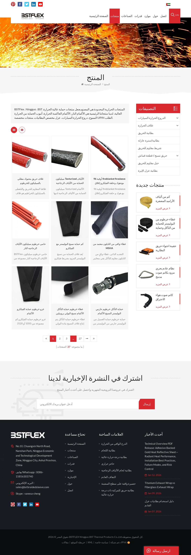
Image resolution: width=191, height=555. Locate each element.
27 (80, 338)
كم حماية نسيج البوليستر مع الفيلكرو (70, 246)
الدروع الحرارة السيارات (151, 117)
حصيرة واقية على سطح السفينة (118, 483)
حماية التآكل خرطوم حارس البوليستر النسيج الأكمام (109, 311)
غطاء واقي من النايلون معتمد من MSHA (109, 246)
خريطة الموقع (78, 542)
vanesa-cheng (32, 493)
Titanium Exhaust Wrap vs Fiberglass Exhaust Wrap (160, 485)
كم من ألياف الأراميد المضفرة (165, 198)
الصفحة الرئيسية (98, 16)
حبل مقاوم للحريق (148, 163)
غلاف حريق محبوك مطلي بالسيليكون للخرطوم (30, 180)
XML (90, 542)
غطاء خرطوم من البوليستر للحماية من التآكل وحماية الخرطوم (165, 224)
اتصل (163, 16)
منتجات (114, 16)
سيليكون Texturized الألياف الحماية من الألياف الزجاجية (70, 180)
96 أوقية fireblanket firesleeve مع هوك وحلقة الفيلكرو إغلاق (109, 180)
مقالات (65, 542)
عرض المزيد (162, 208)
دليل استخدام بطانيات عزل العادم (159, 503)
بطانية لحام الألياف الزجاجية (116, 470)
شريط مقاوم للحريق (149, 148)
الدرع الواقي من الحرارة (114, 443)
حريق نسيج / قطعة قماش (152, 155)
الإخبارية (71, 476)
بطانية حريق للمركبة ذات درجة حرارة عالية (117, 492)
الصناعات (126, 16)
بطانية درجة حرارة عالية (114, 457)
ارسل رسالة (157, 550)
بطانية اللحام (108, 450)
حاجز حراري (107, 463)
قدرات (138, 16)
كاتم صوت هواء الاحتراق (164, 297)
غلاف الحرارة (145, 125)
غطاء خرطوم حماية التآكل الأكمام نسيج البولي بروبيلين (70, 311)
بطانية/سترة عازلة (148, 140)
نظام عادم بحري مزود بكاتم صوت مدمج (165, 272)
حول (155, 16)
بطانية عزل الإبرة (147, 170)
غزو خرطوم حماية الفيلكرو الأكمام (30, 311)
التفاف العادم (108, 476)
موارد (147, 16)
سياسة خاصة (101, 542)
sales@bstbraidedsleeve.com (32, 487)
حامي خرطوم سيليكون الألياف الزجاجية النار (30, 246)
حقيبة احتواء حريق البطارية (166, 248)
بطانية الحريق (145, 133)
